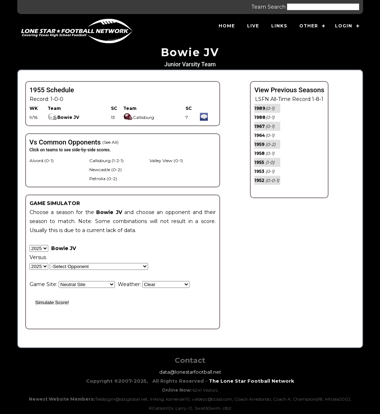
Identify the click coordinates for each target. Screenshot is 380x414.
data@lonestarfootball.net (190, 372)
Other (308, 25)
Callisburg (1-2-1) (106, 160)
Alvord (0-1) (42, 160)
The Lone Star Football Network (251, 381)
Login (343, 25)
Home (227, 25)
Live (253, 25)
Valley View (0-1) (166, 160)
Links (279, 25)
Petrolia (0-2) (103, 178)
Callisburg (138, 117)
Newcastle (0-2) (105, 169)
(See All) (110, 142)
